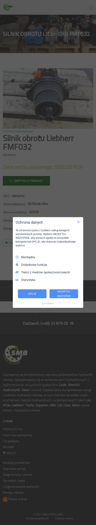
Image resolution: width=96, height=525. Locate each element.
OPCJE (32, 293)
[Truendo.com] (48, 303)
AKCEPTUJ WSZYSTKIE (64, 293)
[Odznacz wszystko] (78, 222)
